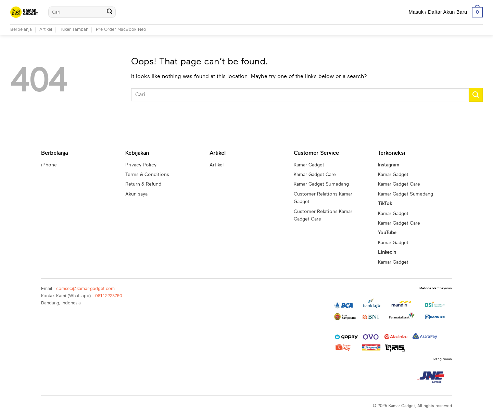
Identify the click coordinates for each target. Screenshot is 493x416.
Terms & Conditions (147, 174)
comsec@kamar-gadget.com (85, 289)
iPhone (49, 165)
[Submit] (109, 12)
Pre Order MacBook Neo (121, 29)
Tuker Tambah (74, 29)
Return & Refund (143, 184)
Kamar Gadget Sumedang (321, 184)
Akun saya (136, 194)
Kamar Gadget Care (315, 174)
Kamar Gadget (309, 165)
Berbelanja (21, 29)
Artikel (45, 29)
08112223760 (108, 296)
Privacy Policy (140, 165)
